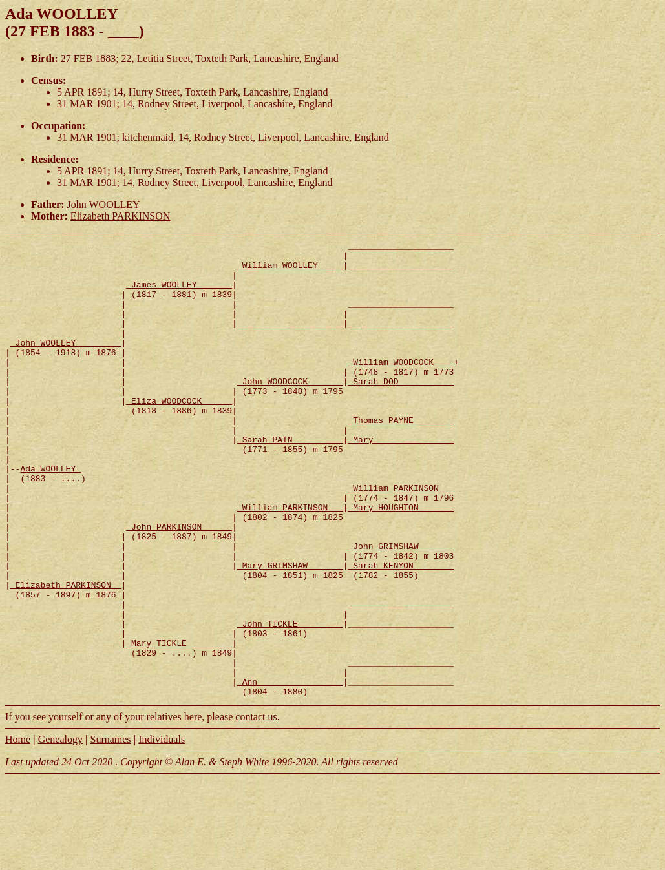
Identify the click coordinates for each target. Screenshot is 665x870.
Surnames (110, 830)
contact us (256, 807)
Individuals (161, 830)
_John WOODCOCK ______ (290, 410)
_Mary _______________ (401, 480)
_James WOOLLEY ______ (179, 294)
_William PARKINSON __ (401, 538)
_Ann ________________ (290, 770)
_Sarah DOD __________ (401, 410)
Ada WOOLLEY (50, 515)
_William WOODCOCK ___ (401, 387)
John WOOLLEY (103, 204)
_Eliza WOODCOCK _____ (179, 433)
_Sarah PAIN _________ (290, 480)
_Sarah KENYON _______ (401, 631)
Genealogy (60, 830)
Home (17, 830)
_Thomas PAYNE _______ (401, 456)
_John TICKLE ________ (290, 701)
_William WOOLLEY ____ (290, 270)
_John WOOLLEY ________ (65, 363)
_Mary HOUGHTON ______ (401, 561)
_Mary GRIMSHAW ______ (290, 631)
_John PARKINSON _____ (179, 584)
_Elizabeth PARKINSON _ (65, 654)
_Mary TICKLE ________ (179, 724)
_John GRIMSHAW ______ (401, 608)
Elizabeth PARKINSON (120, 216)
